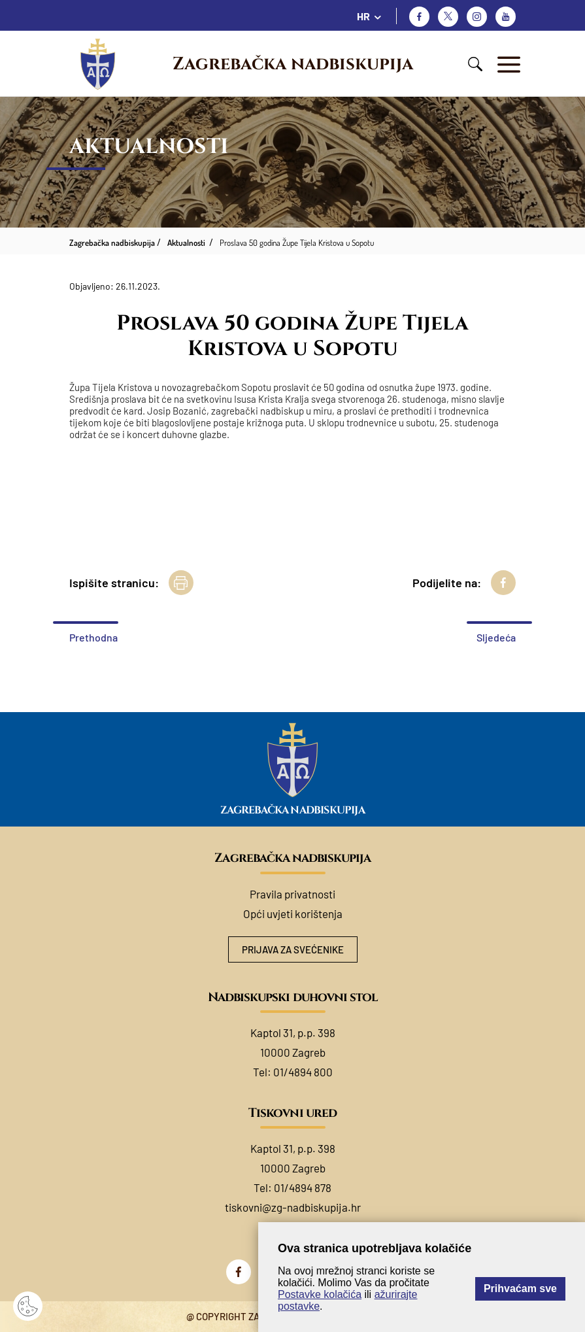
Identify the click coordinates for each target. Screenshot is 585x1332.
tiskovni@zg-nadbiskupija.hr (293, 1207)
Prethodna (93, 637)
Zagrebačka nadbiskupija (293, 64)
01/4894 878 (302, 1187)
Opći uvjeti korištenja (293, 913)
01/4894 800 (303, 1071)
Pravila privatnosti (292, 893)
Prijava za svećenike (293, 949)
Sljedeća (496, 637)
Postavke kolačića (319, 1294)
